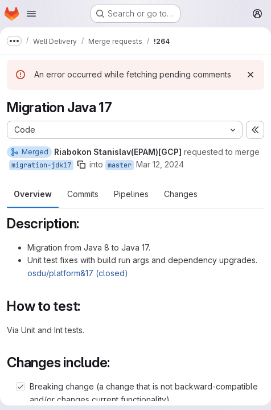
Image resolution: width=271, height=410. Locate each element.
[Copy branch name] (81, 164)
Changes (181, 194)
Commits (82, 194)
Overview (33, 194)
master (120, 165)
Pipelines (131, 194)
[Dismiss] (250, 74)
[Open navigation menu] (31, 14)
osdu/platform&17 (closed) (77, 273)
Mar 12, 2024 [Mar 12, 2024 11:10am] (160, 164)
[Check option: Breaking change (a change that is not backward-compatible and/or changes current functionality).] (20, 386)
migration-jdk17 (41, 165)
